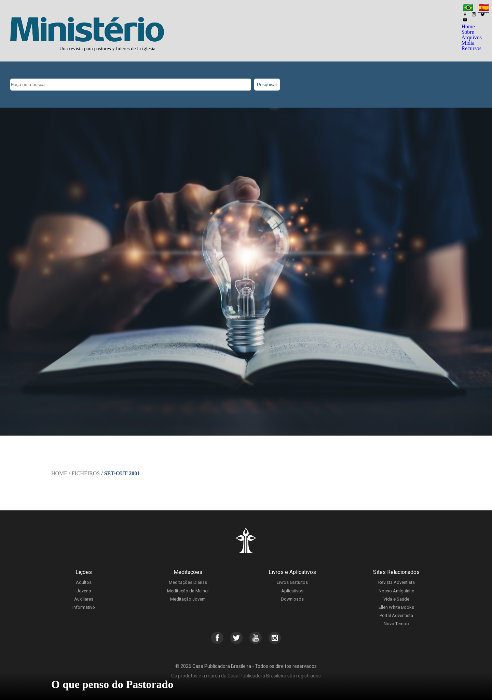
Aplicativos (292, 590)
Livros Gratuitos (292, 582)
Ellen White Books (396, 607)
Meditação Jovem (188, 599)
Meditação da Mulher (188, 590)
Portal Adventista (396, 615)
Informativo (83, 607)
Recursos (471, 48)
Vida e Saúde (396, 599)
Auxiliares (83, 599)
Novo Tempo (396, 623)
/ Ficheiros (84, 473)
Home (468, 26)
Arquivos (471, 37)
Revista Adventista (396, 582)
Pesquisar (267, 84)
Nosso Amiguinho (396, 590)
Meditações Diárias (188, 582)
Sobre (467, 32)
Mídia (467, 43)
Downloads (292, 599)
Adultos (84, 582)
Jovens (84, 590)
